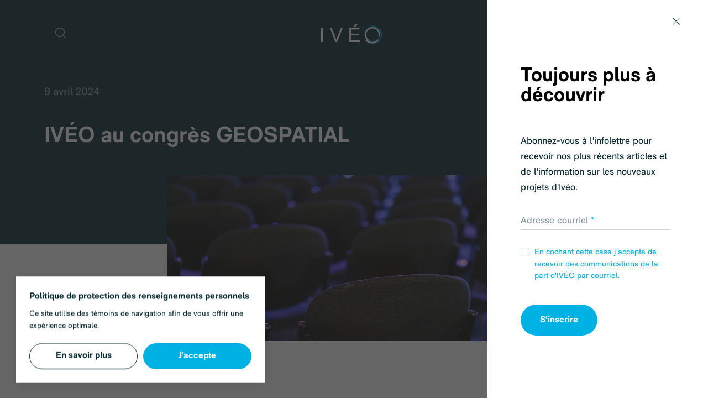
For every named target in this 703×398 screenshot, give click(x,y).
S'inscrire (559, 320)
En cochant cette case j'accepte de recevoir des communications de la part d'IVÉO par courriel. (589, 264)
